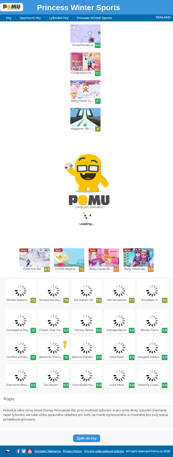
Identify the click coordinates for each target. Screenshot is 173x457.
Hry (8, 18)
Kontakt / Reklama (48, 451)
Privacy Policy (72, 451)
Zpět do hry (87, 438)
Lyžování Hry (59, 18)
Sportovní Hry (30, 18)
